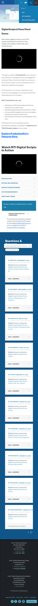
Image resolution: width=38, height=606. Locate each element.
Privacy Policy (19, 597)
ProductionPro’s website (16, 227)
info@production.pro (23, 223)
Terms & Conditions (10, 597)
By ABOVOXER (12, 289)
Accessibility (33, 597)
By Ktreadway (13, 428)
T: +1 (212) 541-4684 (19, 551)
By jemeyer (12, 260)
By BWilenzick (13, 455)
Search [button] (31, 3)
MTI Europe (26, 16)
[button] (25, 3)
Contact (26, 597)
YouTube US (12, 601)
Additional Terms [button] (8, 196)
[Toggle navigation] (2, 2)
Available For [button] (7, 178)
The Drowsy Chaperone (21, 437)
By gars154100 (13, 318)
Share (5, 173)
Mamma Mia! (17, 464)
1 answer (13, 278)
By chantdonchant (15, 510)
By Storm (11, 374)
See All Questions (11, 249)
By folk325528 (13, 483)
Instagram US (23, 601)
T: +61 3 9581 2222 (19, 586)
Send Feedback (32, 601)
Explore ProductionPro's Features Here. (15, 135)
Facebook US (15, 601)
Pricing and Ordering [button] (10, 183)
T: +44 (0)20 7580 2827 (19, 567)
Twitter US (19, 601)
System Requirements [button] (10, 192)
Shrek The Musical (19, 327)
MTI (23, 13)
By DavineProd (13, 347)
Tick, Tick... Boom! (19, 383)
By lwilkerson (13, 401)
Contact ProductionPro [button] (11, 187)
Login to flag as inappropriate (20, 262)
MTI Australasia (28, 20)
